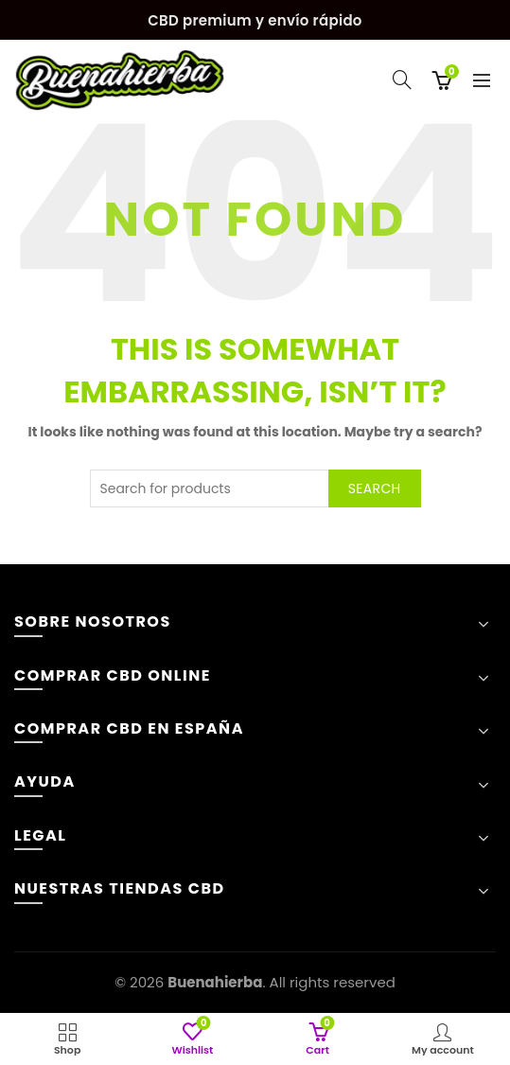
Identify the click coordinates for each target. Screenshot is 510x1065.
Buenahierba (214, 982)
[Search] (402, 79)
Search (374, 488)
